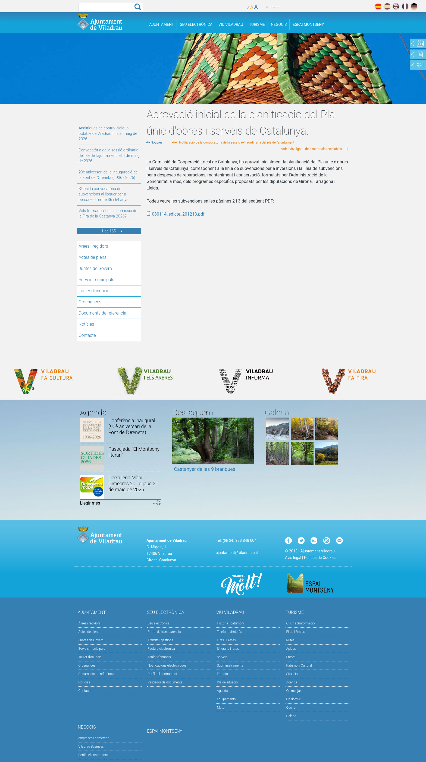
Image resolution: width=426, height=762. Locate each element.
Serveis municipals (96, 279)
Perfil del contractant (162, 674)
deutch (414, 6)
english (396, 6)
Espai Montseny (308, 24)
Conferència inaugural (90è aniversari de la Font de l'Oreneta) (131, 426)
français (405, 6)
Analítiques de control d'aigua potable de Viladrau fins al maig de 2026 (108, 133)
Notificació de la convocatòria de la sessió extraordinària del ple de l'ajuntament (236, 142)
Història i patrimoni (230, 623)
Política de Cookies (320, 557)
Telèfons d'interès (229, 632)
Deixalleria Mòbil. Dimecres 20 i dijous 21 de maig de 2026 (133, 483)
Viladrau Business (91, 746)
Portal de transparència (164, 632)
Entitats (222, 674)
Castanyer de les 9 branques (204, 469)
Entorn (291, 657)
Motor (221, 708)
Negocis (279, 24)
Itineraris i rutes (228, 649)
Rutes (290, 640)
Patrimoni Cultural (299, 665)
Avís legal (293, 557)
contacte (273, 7)
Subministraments (230, 665)
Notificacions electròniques (167, 665)
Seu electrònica (159, 623)
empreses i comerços (94, 738)
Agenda (222, 691)
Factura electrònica (161, 649)
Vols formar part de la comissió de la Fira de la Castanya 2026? (108, 214)
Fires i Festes (226, 640)
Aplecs (291, 649)
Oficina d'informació (300, 623)
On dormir (293, 699)
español (387, 6)
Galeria (291, 716)
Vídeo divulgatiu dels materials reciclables (311, 149)
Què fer (291, 708)
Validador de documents (165, 682)
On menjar (293, 691)
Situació (291, 674)
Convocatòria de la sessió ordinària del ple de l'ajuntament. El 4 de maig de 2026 (109, 155)
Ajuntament (161, 24)
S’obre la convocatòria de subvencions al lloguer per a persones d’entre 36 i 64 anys (103, 194)
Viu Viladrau (230, 24)
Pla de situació (227, 682)
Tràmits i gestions (160, 640)
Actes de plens (92, 257)
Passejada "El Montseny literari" (133, 452)
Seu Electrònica (196, 24)
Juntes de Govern (95, 268)
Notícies (86, 324)
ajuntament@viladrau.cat (237, 552)
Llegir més (90, 503)
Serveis (222, 657)
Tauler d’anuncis (159, 657)
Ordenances (90, 301)
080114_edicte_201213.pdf (178, 214)
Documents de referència (102, 313)
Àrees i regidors (93, 246)
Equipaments (226, 699)
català (378, 6)
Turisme (257, 24)
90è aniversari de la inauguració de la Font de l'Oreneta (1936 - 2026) (108, 175)
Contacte (87, 335)
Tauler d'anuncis (94, 290)
